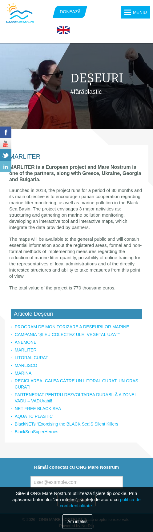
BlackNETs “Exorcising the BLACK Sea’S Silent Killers (66, 424)
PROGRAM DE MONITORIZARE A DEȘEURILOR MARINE (72, 326)
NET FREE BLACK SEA (38, 408)
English (63, 30)
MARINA (23, 373)
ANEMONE (26, 342)
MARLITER (26, 349)
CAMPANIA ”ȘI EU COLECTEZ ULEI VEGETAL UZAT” (67, 334)
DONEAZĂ (70, 11)
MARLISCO (26, 365)
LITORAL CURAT (31, 357)
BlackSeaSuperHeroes (36, 431)
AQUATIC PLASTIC (34, 416)
